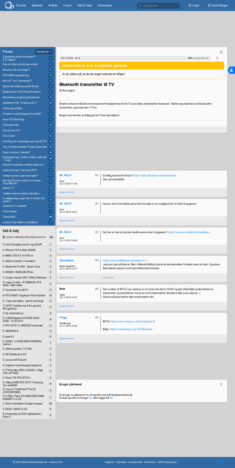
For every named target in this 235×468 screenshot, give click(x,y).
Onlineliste (121, 462)
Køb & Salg (84, 5)
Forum (68, 5)
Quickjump (42, 51)
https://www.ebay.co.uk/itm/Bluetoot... (131, 329)
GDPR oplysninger (167, 462)
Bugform (109, 462)
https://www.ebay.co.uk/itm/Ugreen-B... (133, 321)
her (91, 397)
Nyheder (37, 5)
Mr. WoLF (65, 175)
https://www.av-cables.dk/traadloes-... (190, 232)
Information (104, 5)
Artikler (53, 5)
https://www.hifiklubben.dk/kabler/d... (124, 260)
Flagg (63, 317)
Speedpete (66, 260)
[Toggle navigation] (231, 70)
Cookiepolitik (135, 462)
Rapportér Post (66, 192)
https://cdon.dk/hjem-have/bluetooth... (155, 175)
